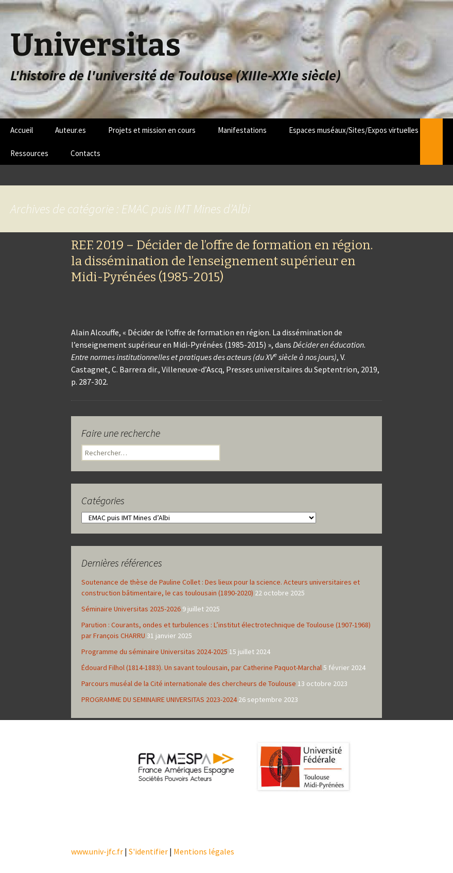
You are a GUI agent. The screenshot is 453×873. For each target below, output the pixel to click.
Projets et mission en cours (152, 130)
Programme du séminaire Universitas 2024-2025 (154, 651)
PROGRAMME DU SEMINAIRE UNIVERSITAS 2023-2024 (159, 699)
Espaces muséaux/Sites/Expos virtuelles (354, 130)
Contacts (85, 153)
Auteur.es (70, 130)
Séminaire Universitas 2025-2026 (131, 608)
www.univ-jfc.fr (97, 851)
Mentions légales (203, 851)
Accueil (21, 130)
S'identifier (148, 851)
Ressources (29, 153)
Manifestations (242, 130)
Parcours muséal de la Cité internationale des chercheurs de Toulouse (188, 683)
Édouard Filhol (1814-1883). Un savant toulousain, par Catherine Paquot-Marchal (201, 667)
